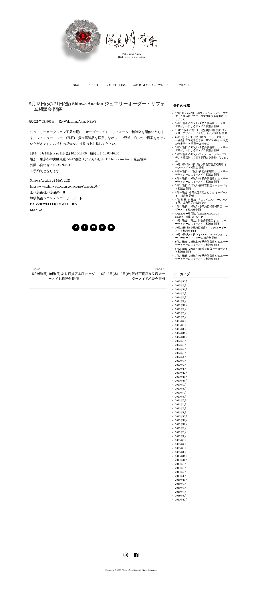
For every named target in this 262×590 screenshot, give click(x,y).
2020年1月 (181, 452)
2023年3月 (181, 325)
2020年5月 (181, 440)
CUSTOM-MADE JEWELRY (150, 84)
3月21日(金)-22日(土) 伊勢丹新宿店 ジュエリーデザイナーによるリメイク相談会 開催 (201, 125)
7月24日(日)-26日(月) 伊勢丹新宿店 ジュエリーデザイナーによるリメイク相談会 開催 (201, 257)
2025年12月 (181, 281)
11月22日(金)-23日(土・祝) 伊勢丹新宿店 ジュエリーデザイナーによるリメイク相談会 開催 (201, 132)
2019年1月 (181, 476)
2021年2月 (181, 408)
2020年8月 (181, 432)
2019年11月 (181, 456)
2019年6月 (181, 464)
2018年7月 (181, 491)
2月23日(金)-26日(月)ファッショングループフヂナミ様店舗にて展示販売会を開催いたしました (202, 157)
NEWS (77, 84)
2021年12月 (181, 373)
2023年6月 (181, 313)
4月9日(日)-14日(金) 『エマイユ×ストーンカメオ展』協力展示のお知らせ (201, 201)
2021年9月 (181, 384)
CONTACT (182, 84)
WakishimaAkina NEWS (80, 121)
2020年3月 (181, 448)
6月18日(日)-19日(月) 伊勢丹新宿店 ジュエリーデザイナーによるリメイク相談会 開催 (201, 180)
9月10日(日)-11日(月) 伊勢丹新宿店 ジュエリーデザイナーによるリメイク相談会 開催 (201, 173)
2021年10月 (181, 380)
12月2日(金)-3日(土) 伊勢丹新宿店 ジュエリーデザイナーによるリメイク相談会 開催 (201, 222)
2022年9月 (181, 341)
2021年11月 (181, 377)
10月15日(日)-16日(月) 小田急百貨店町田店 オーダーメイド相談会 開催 (201, 166)
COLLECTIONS (116, 84)
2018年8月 (181, 487)
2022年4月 (181, 357)
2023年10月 (181, 305)
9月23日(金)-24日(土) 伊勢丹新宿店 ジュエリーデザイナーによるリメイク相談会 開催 (201, 243)
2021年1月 (181, 412)
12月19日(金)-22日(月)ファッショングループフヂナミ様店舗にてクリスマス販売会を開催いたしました (202, 116)
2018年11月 (181, 479)
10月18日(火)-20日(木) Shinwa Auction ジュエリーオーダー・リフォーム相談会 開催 (201, 236)
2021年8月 (181, 388)
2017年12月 (181, 499)
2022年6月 (181, 353)
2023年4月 (181, 321)
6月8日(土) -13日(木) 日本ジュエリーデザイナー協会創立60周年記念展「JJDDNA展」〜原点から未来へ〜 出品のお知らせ (201, 140)
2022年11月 (181, 333)
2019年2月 (181, 472)
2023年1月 (181, 329)
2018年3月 (181, 495)
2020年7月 (181, 436)
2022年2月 (181, 364)
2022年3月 (181, 360)
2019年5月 (181, 468)
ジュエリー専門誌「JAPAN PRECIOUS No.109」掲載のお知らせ (197, 215)
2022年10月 (181, 337)
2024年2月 (181, 301)
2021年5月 (181, 400)
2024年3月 (181, 297)
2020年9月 (181, 428)
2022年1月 (181, 368)
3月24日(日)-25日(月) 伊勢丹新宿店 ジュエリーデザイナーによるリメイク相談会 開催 (201, 149)
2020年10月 (181, 424)
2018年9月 (181, 483)
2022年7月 (181, 349)
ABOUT (93, 84)
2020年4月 (181, 444)
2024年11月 (181, 289)
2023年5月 (181, 317)
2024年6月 (181, 293)
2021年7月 (181, 392)
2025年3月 (181, 285)
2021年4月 (181, 404)
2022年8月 (181, 345)
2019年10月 (181, 460)
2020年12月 (181, 416)
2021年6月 (181, 396)
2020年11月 (181, 420)
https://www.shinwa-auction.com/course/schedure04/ (65, 186)
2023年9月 (181, 309)
